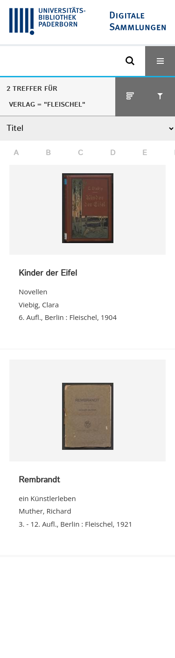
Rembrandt (39, 480)
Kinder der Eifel (48, 274)
